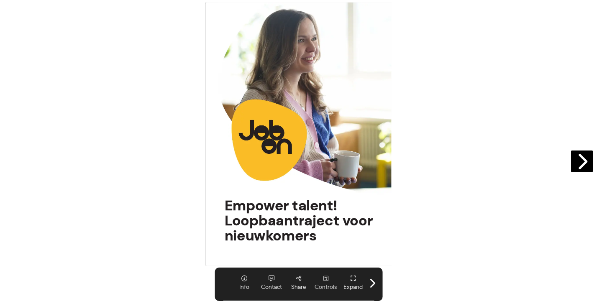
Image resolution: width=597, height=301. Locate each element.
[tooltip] (244, 282)
